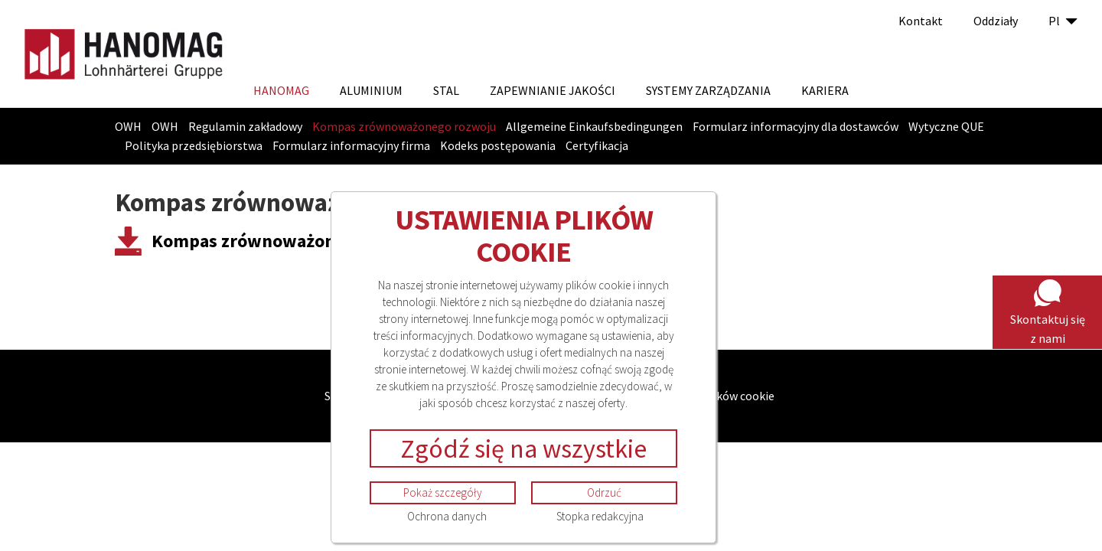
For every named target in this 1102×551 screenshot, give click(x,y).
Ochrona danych (447, 516)
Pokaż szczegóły (442, 492)
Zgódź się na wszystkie (523, 448)
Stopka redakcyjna (600, 516)
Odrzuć (604, 492)
